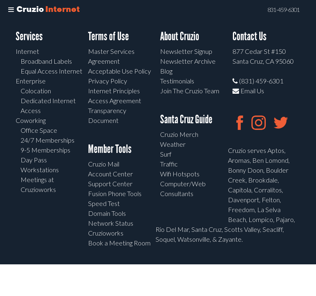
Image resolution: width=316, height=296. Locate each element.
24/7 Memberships (47, 140)
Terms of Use (108, 36)
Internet (27, 51)
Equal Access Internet (51, 71)
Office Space (39, 130)
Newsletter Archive (188, 61)
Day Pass (34, 160)
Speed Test (104, 203)
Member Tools (110, 149)
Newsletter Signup (186, 51)
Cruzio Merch (179, 134)
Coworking (31, 120)
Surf (166, 154)
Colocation (36, 91)
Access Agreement (114, 100)
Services (29, 36)
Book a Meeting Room (119, 243)
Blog (166, 71)
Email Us (248, 91)
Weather (173, 144)
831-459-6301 (283, 10)
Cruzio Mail (103, 164)
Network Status (110, 223)
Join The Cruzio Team (189, 91)
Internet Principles (114, 91)
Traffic (169, 164)
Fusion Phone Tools (115, 193)
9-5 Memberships (45, 150)
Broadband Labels (46, 61)
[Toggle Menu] (11, 10)
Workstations (40, 169)
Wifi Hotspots (180, 174)
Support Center (110, 183)
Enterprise (31, 81)
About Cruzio (179, 36)
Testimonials (177, 81)
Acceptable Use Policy (119, 71)
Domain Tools (107, 213)
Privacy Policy (107, 81)
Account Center (110, 174)
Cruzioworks (105, 233)
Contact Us (249, 36)
